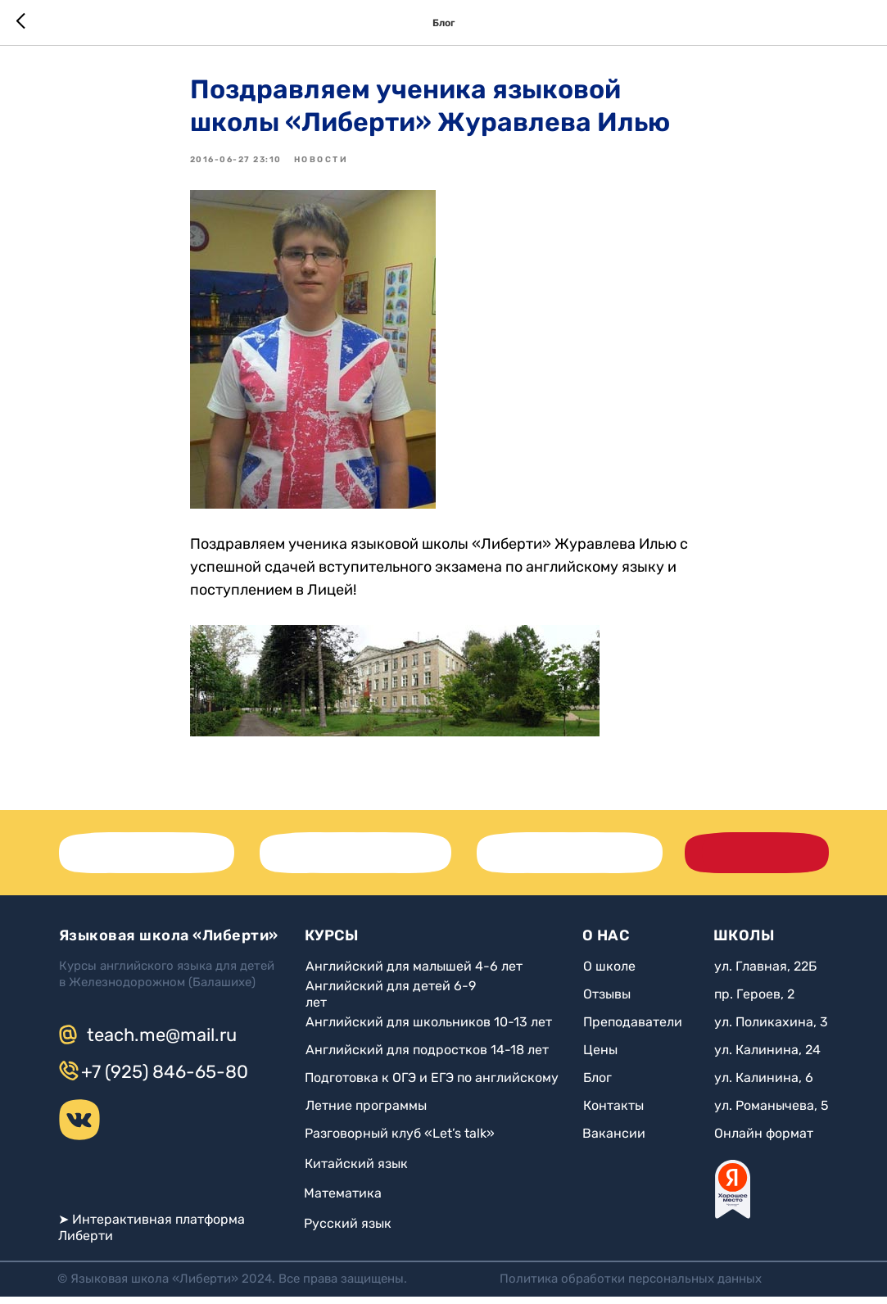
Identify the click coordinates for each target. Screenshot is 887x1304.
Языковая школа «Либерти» (168, 943)
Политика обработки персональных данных (631, 1286)
